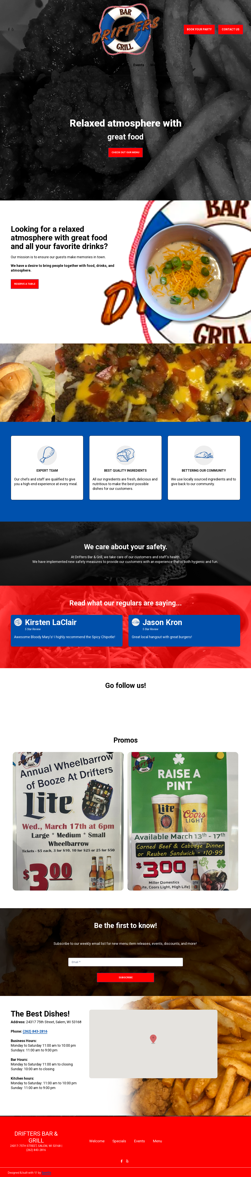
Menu (158, 1141)
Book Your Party (199, 29)
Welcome (98, 1141)
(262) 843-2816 (35, 1031)
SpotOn (46, 1172)
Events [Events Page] (138, 65)
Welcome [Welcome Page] (99, 65)
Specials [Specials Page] (120, 65)
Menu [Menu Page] (154, 65)
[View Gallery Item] (68, 821)
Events (140, 1141)
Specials (120, 1141)
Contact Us (230, 29)
